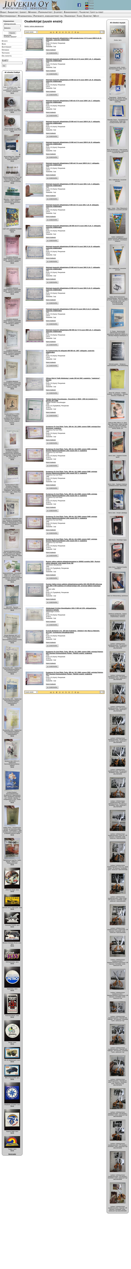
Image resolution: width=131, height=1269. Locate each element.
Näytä (12, 93)
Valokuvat (84, 12)
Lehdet (23, 12)
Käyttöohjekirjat (8, 15)
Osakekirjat (70, 15)
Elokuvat (87, 15)
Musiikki (32, 12)
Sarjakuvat (13, 12)
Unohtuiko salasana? (10, 36)
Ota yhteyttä (7, 56)
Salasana (7, 28)
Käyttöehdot (6, 47)
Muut (96, 15)
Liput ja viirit (96, 12)
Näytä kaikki (12, 1154)
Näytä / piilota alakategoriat (34, 26)
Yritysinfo (6, 53)
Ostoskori (5, 50)
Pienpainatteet (45, 12)
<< (51, 32)
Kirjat (3, 12)
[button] (52, 53)
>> (78, 32)
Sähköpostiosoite (10, 24)
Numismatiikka (25, 15)
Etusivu (5, 41)
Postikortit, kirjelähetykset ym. (48, 15)
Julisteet (58, 12)
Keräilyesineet (70, 12)
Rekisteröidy (7, 35)
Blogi (4, 44)
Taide (79, 15)
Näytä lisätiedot (51, 50)
